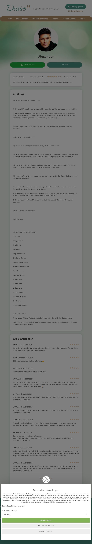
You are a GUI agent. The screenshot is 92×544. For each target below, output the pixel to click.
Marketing (7, 514)
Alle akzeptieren (46, 520)
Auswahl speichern (46, 531)
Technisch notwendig (10, 511)
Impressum (20, 506)
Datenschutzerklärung (9, 506)
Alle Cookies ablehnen (46, 526)
